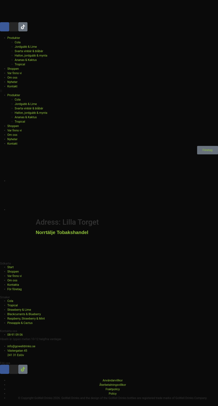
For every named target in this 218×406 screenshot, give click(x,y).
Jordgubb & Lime (26, 46)
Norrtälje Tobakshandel (62, 232)
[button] (109, 91)
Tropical (20, 64)
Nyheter (12, 82)
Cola (18, 42)
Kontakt (12, 86)
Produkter (13, 38)
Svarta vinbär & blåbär (29, 51)
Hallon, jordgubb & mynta (31, 55)
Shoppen (13, 68)
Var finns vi (14, 73)
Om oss (12, 77)
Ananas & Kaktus (26, 60)
